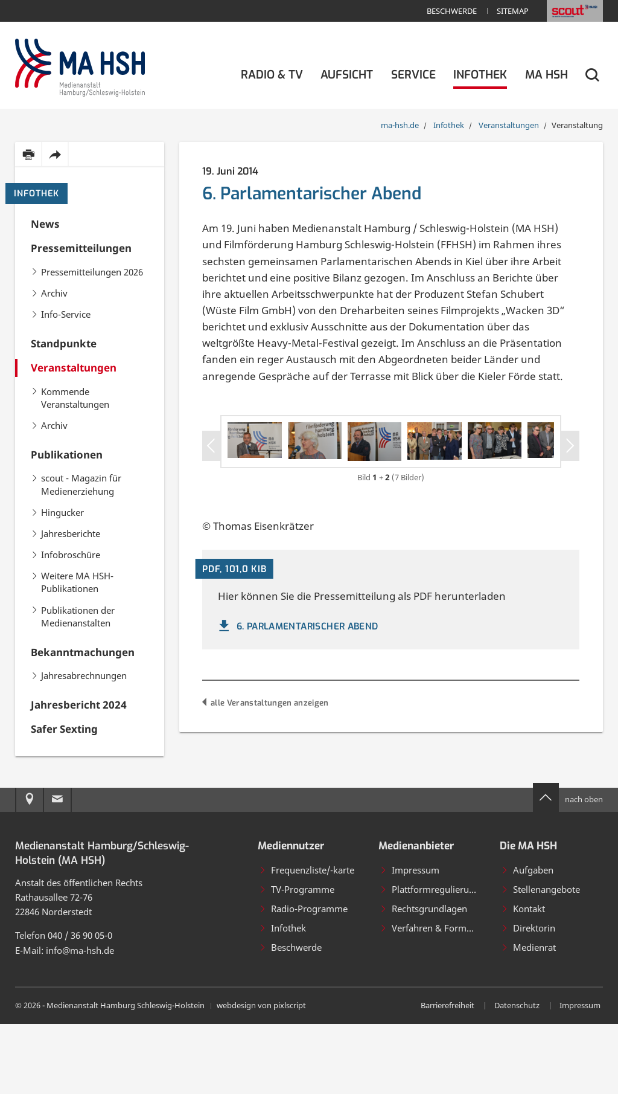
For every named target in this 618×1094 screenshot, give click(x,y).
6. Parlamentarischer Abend (297, 703)
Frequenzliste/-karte (306, 940)
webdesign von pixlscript (261, 1075)
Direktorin (528, 998)
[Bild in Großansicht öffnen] (308, 475)
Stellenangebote (540, 959)
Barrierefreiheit (447, 1075)
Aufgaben (527, 940)
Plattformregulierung (430, 959)
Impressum (409, 940)
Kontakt (523, 979)
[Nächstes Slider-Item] (570, 463)
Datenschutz (517, 1075)
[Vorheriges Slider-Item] (211, 463)
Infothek (36, 193)
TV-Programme (296, 959)
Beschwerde (452, 10)
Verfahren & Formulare (434, 998)
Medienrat (528, 1017)
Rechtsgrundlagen (423, 979)
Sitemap (513, 10)
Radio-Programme (303, 979)
